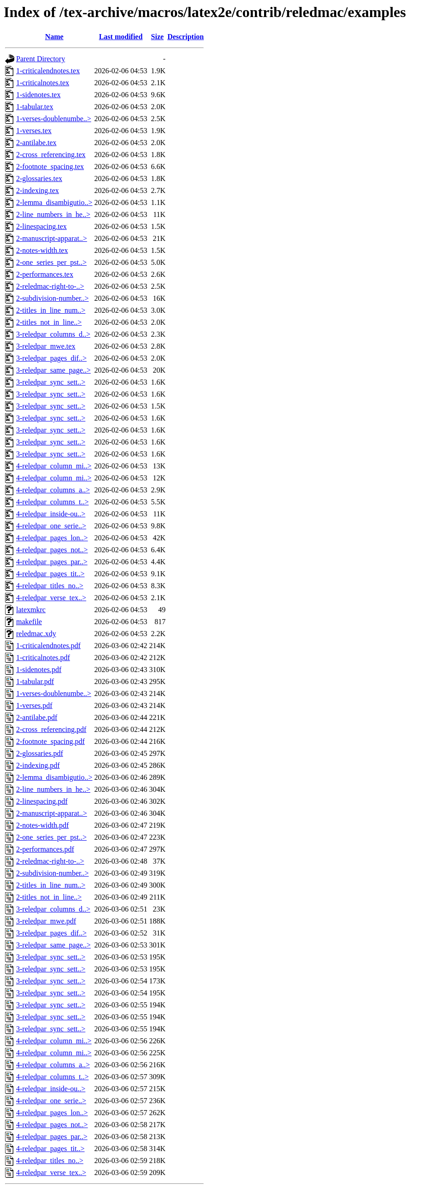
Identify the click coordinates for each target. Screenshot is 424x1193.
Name (54, 37)
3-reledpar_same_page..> (53, 370)
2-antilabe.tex (36, 142)
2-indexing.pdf (38, 765)
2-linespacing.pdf (42, 801)
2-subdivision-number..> (52, 298)
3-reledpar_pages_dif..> (51, 358)
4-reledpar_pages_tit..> (50, 574)
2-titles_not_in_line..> (49, 322)
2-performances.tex (44, 274)
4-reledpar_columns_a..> (53, 490)
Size (157, 37)
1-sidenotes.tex (38, 95)
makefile (29, 622)
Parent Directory (40, 59)
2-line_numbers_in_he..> (53, 214)
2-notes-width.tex (42, 250)
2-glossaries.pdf (39, 753)
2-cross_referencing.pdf (51, 729)
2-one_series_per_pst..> (51, 262)
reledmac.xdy (36, 633)
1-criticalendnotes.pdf (48, 645)
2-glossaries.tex (39, 178)
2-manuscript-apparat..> (51, 238)
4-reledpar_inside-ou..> (50, 514)
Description (185, 37)
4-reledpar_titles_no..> (49, 586)
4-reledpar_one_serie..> (51, 526)
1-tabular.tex (34, 107)
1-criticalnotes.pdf (43, 657)
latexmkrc (31, 610)
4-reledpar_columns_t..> (52, 502)
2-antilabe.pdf (36, 717)
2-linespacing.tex (41, 226)
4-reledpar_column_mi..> (54, 466)
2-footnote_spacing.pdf (50, 741)
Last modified (121, 37)
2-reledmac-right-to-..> (50, 286)
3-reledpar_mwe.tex (45, 346)
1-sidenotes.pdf (38, 669)
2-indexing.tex (37, 190)
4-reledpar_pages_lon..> (52, 538)
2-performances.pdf (45, 849)
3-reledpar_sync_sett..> (50, 382)
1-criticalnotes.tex (42, 83)
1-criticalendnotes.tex (48, 71)
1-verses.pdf (34, 705)
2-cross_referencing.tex (51, 154)
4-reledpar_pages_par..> (52, 562)
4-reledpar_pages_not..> (52, 550)
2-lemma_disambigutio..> (54, 202)
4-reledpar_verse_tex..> (51, 598)
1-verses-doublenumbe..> (53, 119)
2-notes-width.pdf (42, 825)
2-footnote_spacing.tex (50, 166)
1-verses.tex (34, 131)
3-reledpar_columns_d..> (53, 334)
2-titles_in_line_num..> (50, 310)
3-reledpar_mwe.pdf (46, 921)
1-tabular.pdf (35, 681)
